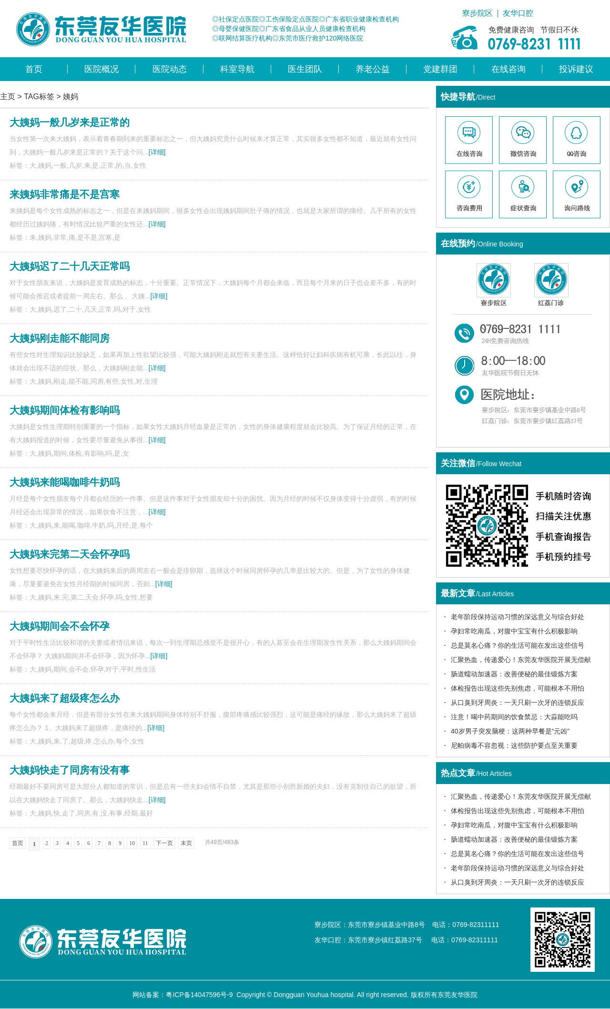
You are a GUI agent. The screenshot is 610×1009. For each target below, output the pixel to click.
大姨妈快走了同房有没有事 (70, 769)
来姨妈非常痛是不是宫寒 (65, 194)
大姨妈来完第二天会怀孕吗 (70, 554)
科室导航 (237, 69)
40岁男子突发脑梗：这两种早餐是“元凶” (510, 731)
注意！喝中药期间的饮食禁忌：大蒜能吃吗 (514, 717)
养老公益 (373, 69)
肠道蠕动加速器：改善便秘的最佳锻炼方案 (514, 674)
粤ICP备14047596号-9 (199, 995)
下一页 (164, 843)
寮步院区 (477, 13)
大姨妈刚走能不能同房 (60, 338)
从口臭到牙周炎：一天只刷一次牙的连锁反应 (517, 702)
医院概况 (101, 69)
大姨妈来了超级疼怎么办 (65, 698)
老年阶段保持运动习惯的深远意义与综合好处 (517, 617)
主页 (7, 96)
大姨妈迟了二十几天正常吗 (70, 266)
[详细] (157, 152)
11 (145, 843)
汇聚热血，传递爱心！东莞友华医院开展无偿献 (521, 659)
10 (132, 843)
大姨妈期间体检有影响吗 (65, 410)
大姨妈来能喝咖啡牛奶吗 (65, 482)
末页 (186, 843)
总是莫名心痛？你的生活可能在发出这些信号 (517, 645)
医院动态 (169, 69)
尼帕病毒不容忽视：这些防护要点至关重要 (514, 745)
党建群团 (440, 69)
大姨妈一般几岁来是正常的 (70, 122)
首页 (33, 69)
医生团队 (305, 69)
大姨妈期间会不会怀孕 (60, 626)
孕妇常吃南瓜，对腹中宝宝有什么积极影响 (514, 631)
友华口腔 (518, 13)
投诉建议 (576, 69)
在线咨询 (508, 69)
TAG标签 (39, 96)
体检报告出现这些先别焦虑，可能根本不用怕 (517, 688)
